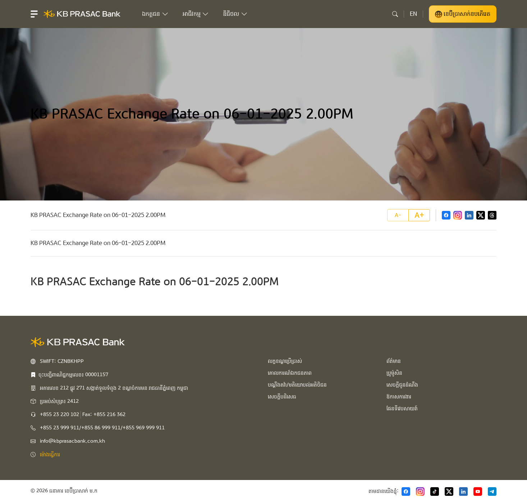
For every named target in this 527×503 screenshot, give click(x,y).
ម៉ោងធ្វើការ (50, 454)
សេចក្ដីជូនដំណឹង (402, 385)
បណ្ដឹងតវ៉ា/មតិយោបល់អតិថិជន (297, 385)
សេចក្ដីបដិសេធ (282, 396)
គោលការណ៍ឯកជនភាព (290, 373)
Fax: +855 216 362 (103, 414)
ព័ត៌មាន (393, 361)
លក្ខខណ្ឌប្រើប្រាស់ (285, 361)
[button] (34, 14)
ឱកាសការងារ (398, 396)
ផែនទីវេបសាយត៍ (402, 408)
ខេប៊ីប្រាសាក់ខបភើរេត (462, 14)
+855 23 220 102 (59, 414)
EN (413, 14)
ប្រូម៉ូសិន (394, 373)
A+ (419, 215)
